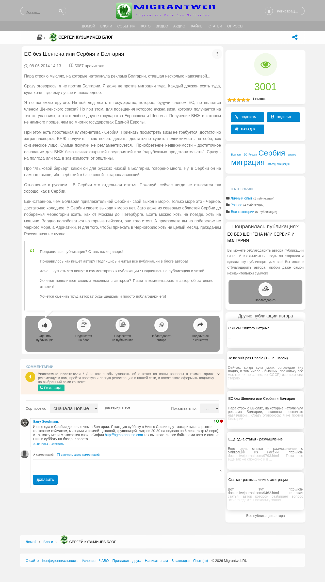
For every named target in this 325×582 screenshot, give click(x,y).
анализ (292, 154)
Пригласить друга (126, 561)
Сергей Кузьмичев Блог (85, 37)
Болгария (236, 154)
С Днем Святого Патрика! (249, 328)
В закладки (180, 561)
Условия (88, 561)
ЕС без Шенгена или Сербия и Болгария (261, 398)
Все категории (242, 212)
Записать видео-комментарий (78, 454)
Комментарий (43, 454)
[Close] (218, 374)
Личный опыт (241, 198)
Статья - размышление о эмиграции (258, 480)
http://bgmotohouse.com (124, 435)
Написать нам (156, 561)
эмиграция (283, 164)
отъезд (272, 164)
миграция (248, 162)
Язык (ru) (200, 561)
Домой (31, 542)
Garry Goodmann (45, 421)
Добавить (45, 480)
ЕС (245, 154)
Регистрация (51, 388)
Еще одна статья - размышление (255, 439)
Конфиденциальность (60, 561)
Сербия (271, 153)
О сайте (32, 561)
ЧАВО (104, 561)
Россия (253, 154)
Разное (236, 205)
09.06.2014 (40, 444)
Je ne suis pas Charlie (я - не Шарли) (258, 358)
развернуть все (117, 407)
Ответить (57, 444)
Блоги (48, 542)
